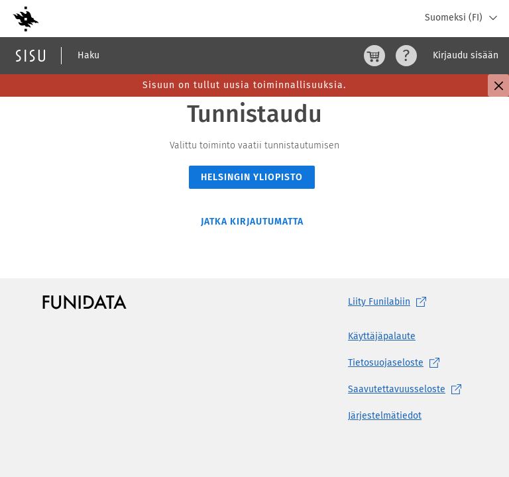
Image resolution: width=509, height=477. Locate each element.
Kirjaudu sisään (465, 55)
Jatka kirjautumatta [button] (252, 221)
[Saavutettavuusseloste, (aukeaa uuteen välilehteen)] (407, 390)
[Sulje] (498, 85)
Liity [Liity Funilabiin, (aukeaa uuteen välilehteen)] (389, 302)
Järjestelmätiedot (385, 415)
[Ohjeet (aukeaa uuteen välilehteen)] (406, 55)
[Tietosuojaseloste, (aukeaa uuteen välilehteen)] (407, 363)
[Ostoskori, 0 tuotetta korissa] (374, 55)
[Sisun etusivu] (30, 55)
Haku (88, 55)
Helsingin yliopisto (252, 177)
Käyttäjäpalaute (382, 336)
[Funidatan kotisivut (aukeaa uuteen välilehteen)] (84, 302)
